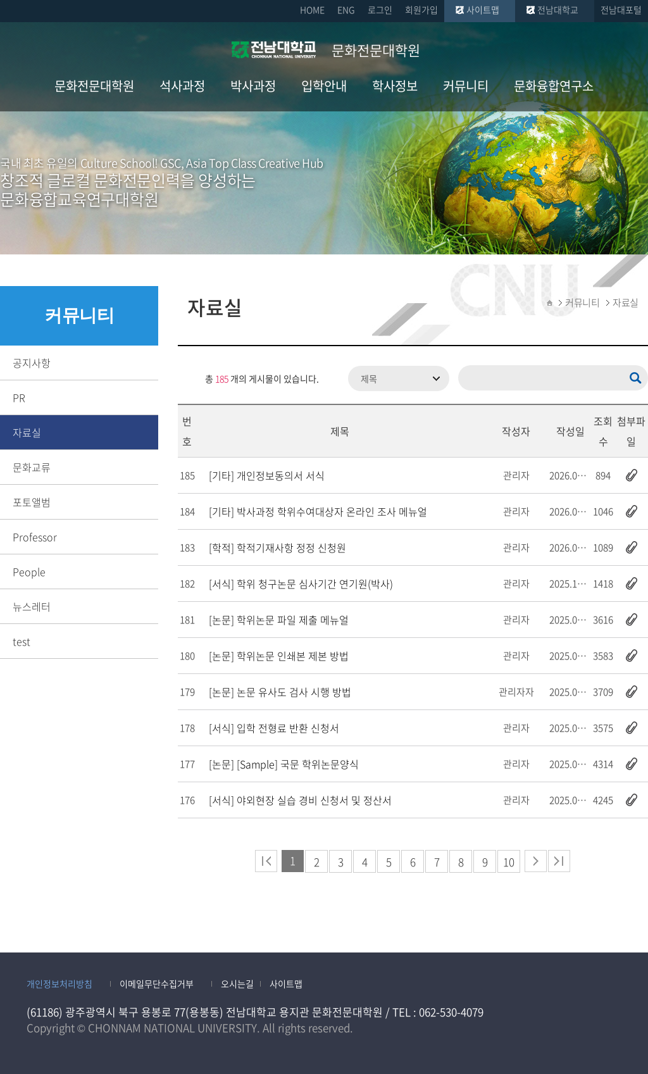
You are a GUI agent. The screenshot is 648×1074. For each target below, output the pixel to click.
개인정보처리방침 (59, 983)
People (29, 571)
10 (508, 862)
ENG (346, 9)
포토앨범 (32, 501)
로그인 (380, 9)
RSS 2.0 (187, 378)
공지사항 (32, 362)
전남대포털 (621, 9)
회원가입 (421, 9)
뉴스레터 (32, 606)
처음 (266, 861)
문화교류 (32, 467)
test (21, 641)
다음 (536, 861)
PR (19, 397)
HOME (312, 9)
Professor (35, 536)
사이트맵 (482, 9)
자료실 (27, 432)
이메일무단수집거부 (157, 983)
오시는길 (237, 983)
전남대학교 (557, 9)
